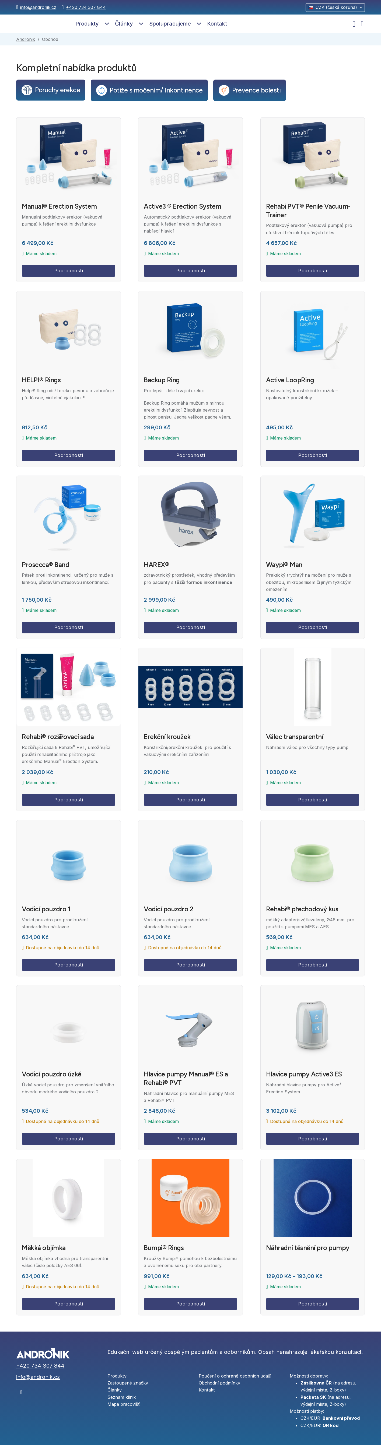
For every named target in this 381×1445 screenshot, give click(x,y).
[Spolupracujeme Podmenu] (199, 23)
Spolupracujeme (170, 23)
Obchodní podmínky (219, 1383)
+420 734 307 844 (86, 7)
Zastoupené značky (127, 1383)
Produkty (87, 23)
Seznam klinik (121, 1397)
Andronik (25, 39)
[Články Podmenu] (141, 23)
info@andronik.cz (38, 7)
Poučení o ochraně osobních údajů (235, 1376)
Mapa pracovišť (123, 1404)
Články (124, 23)
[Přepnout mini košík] (362, 23)
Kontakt (217, 23)
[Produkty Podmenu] (107, 23)
